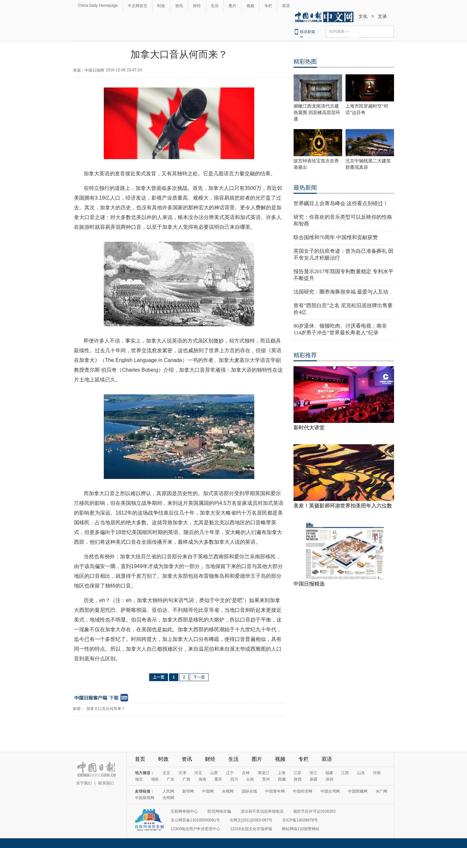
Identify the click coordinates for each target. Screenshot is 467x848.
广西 (186, 779)
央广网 (381, 791)
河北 (198, 773)
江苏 (297, 773)
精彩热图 (305, 61)
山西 (214, 773)
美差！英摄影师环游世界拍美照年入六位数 (342, 505)
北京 (166, 773)
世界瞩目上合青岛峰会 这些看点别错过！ (340, 203)
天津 (182, 773)
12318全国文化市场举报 (251, 829)
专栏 (268, 6)
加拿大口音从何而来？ (105, 708)
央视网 (228, 791)
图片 (232, 6)
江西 (345, 773)
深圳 (329, 779)
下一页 (199, 677)
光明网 (168, 798)
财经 (197, 6)
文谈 (382, 16)
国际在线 (249, 791)
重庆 (218, 779)
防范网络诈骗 (219, 811)
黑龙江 (263, 773)
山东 (361, 773)
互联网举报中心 (184, 811)
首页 (140, 759)
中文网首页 (137, 6)
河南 (377, 773)
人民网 (168, 791)
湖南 (155, 779)
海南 (202, 779)
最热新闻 (305, 187)
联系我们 (106, 783)
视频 (250, 6)
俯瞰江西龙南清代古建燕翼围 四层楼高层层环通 (316, 113)
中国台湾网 (330, 791)
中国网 (208, 791)
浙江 (313, 773)
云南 (250, 779)
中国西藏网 (357, 791)
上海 (281, 773)
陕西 (298, 779)
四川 (234, 779)
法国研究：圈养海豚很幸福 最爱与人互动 (340, 292)
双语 (286, 6)
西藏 (282, 779)
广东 (170, 779)
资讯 (179, 6)
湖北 (139, 779)
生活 (215, 6)
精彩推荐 (305, 355)
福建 (329, 773)
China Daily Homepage (98, 5)
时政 (161, 6)
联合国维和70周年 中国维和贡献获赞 (335, 237)
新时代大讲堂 (309, 427)
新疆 (313, 779)
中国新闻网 (144, 798)
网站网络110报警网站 (300, 829)
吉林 (246, 773)
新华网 (188, 791)
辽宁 (230, 773)
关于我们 (84, 783)
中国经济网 (302, 791)
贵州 (266, 779)
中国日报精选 (309, 584)
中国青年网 (275, 791)
